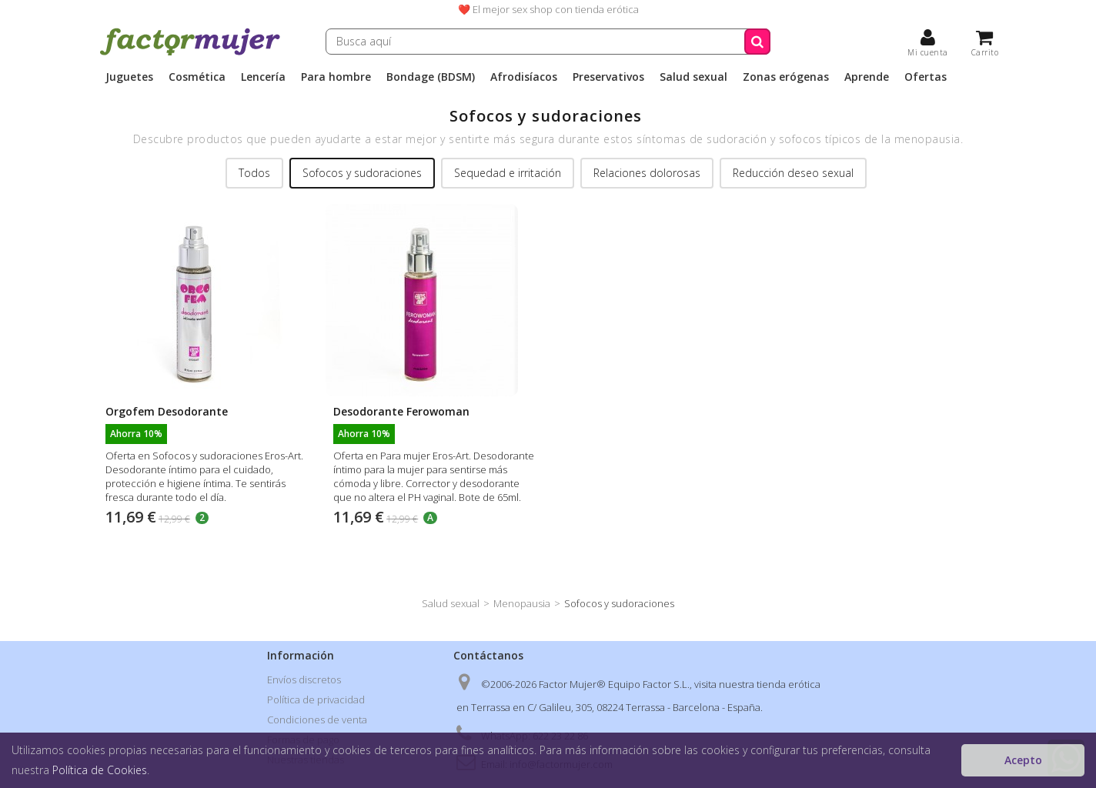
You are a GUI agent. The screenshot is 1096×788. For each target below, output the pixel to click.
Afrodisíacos (523, 77)
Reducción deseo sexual (793, 172)
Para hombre (336, 77)
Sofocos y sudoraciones (362, 172)
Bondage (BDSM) (430, 77)
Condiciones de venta (317, 719)
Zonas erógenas (786, 77)
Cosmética (197, 77)
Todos (254, 172)
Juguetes (129, 77)
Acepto (1023, 760)
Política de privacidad (316, 699)
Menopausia (521, 603)
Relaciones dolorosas (646, 172)
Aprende (866, 77)
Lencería (263, 77)
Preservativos (608, 77)
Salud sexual (693, 77)
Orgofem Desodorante (166, 411)
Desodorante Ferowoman (401, 411)
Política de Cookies (99, 770)
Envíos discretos (304, 679)
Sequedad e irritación (507, 172)
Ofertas (925, 77)
